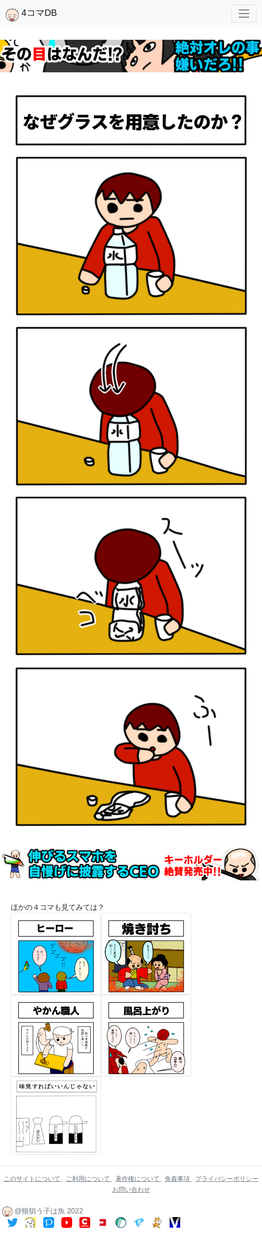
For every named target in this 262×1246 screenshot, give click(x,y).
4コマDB (31, 14)
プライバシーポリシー (226, 1178)
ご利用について (89, 1178)
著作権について (138, 1178)
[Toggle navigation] (244, 14)
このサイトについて (33, 1178)
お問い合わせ (131, 1189)
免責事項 (178, 1178)
